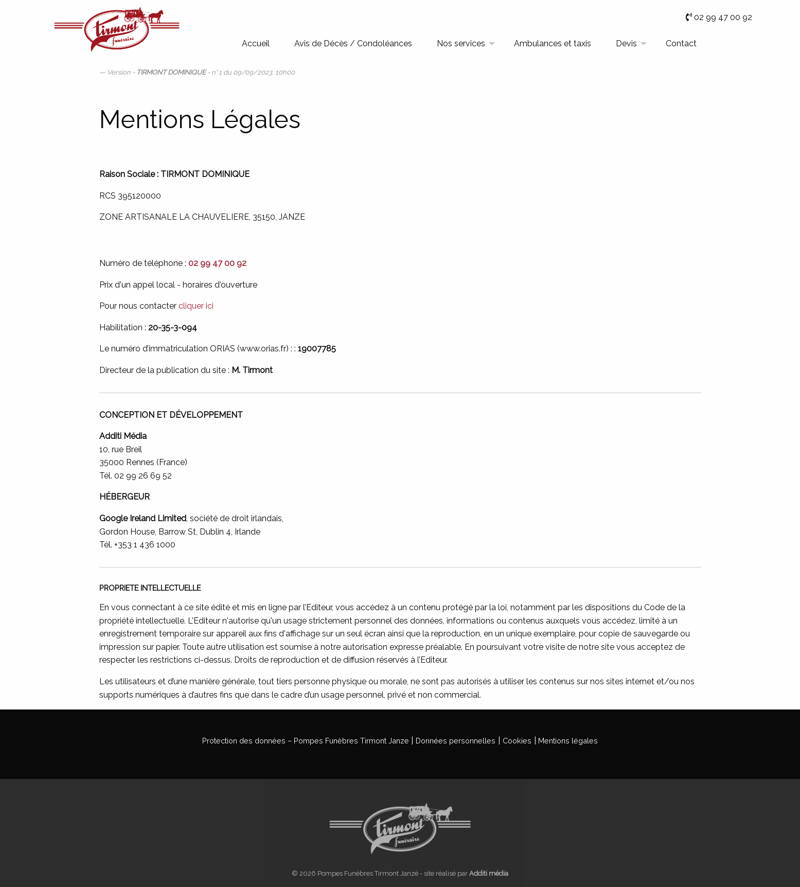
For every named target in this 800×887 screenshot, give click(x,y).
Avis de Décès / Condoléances (353, 43)
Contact (681, 43)
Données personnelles (455, 740)
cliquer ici (196, 306)
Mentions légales (568, 740)
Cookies (517, 740)
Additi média (488, 873)
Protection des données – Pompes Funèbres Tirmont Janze (305, 740)
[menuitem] (256, 44)
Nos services (461, 43)
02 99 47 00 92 (723, 17)
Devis (626, 43)
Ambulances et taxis (552, 43)
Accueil (256, 43)
